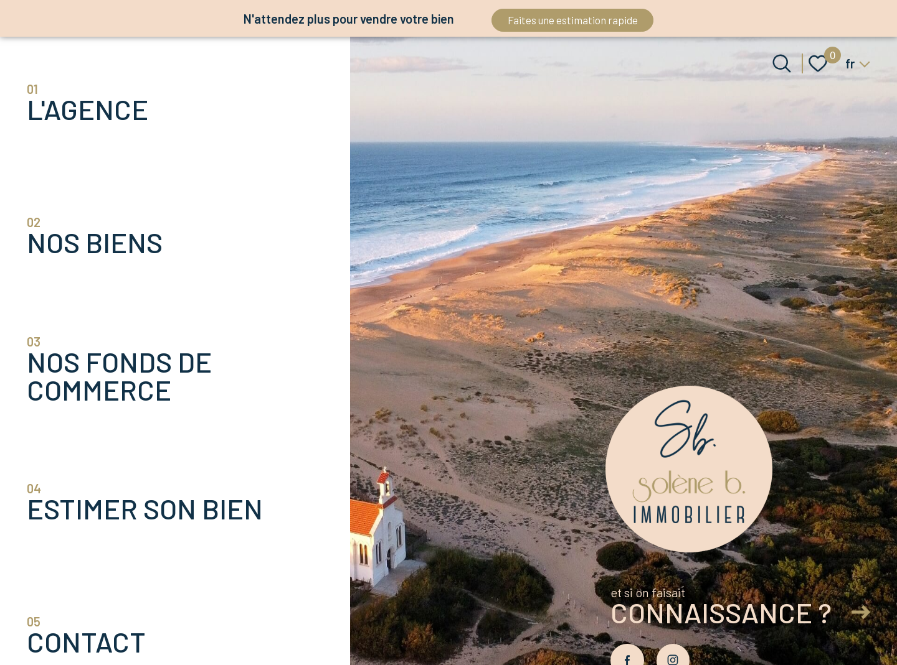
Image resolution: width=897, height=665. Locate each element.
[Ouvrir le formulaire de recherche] (782, 63)
